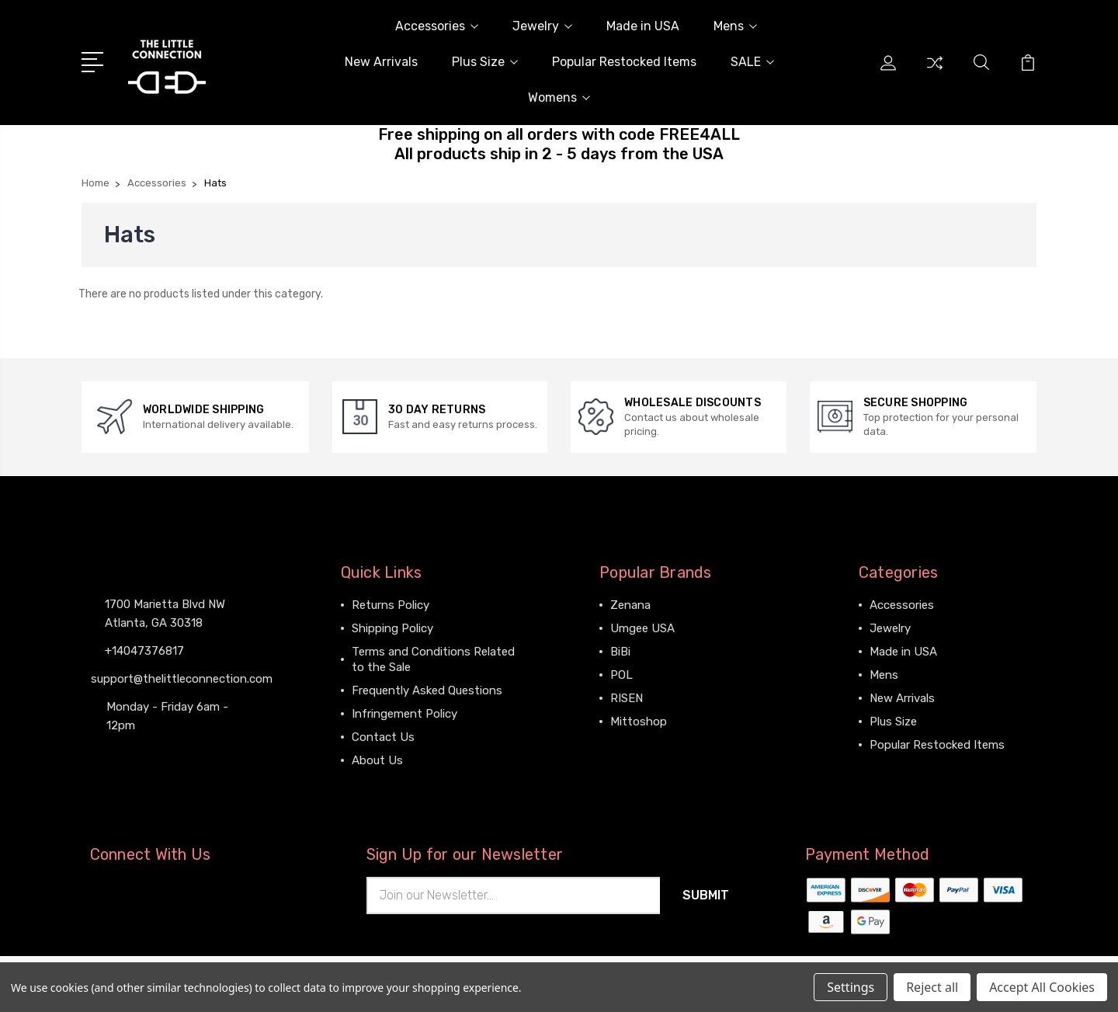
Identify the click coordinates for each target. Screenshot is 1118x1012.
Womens (559, 97)
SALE (752, 61)
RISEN (626, 698)
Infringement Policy (404, 714)
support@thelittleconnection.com (182, 679)
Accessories (436, 26)
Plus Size (485, 61)
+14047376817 (144, 651)
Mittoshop (638, 722)
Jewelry (542, 26)
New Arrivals (381, 61)
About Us (377, 760)
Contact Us (383, 737)
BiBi (620, 652)
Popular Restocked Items (624, 61)
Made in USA (642, 26)
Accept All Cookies (1042, 987)
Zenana (630, 605)
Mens (735, 26)
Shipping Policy (392, 628)
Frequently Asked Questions (427, 690)
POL (621, 675)
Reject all (932, 987)
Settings (850, 987)
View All (632, 745)
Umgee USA (642, 628)
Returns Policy (390, 605)
